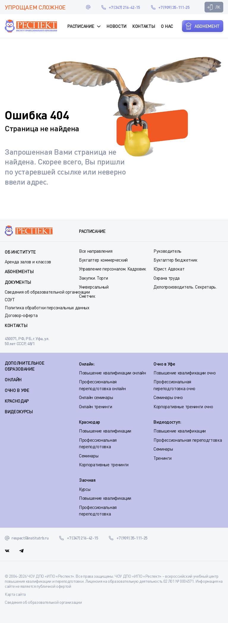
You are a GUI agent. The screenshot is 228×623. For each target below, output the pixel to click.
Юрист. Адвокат (169, 268)
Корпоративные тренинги (104, 464)
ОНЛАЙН (13, 379)
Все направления (95, 251)
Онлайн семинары (96, 397)
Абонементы (19, 271)
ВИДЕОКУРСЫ (19, 411)
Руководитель (167, 251)
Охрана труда (166, 278)
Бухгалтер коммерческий (103, 259)
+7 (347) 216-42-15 (124, 7)
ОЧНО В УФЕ (17, 390)
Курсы (84, 489)
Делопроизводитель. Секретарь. (185, 286)
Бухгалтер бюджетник (175, 259)
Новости (116, 26)
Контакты (143, 26)
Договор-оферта (21, 315)
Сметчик (87, 296)
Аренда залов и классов (28, 261)
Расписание (80, 26)
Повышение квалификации (105, 430)
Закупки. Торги (93, 278)
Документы (18, 282)
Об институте (20, 251)
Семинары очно (168, 397)
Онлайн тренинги (95, 406)
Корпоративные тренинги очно (183, 406)
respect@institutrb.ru (88, 7)
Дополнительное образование (25, 365)
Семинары (88, 455)
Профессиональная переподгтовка (187, 440)
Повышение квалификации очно (184, 372)
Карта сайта (15, 594)
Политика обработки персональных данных (47, 307)
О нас (167, 26)
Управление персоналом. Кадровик (112, 268)
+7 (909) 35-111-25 (173, 7)
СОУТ (10, 299)
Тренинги (162, 458)
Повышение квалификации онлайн (112, 372)
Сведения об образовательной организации (47, 291)
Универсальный (94, 286)
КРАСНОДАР (17, 400)
